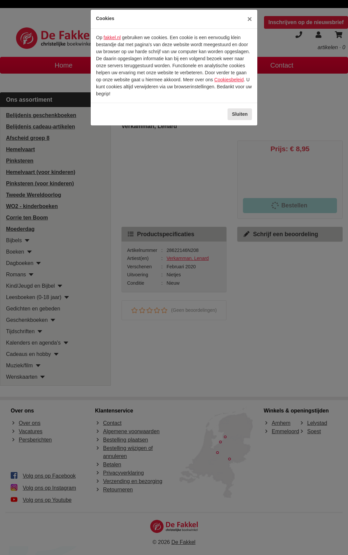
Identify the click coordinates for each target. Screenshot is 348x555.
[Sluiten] (249, 19)
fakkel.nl (112, 37)
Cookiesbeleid (229, 79)
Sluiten (240, 114)
